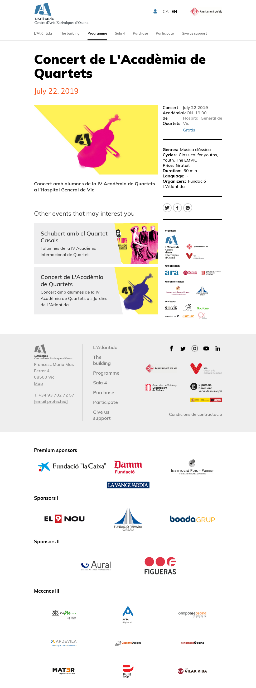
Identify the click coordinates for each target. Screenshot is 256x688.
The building (70, 33)
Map (38, 383)
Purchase (140, 33)
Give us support (194, 33)
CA (166, 11)
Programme (97, 33)
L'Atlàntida (43, 33)
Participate (165, 33)
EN (174, 11)
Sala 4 (120, 33)
